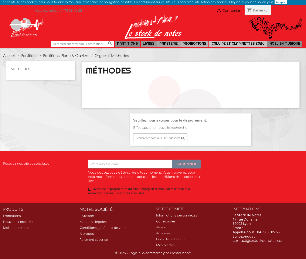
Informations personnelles (176, 215)
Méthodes (20, 69)
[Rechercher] (82, 44)
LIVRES (148, 43)
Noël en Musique (284, 43)
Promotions (194, 43)
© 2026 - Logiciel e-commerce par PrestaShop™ (153, 253)
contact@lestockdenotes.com (259, 241)
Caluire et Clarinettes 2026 (238, 43)
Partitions (127, 43)
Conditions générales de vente (104, 227)
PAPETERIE (168, 43)
